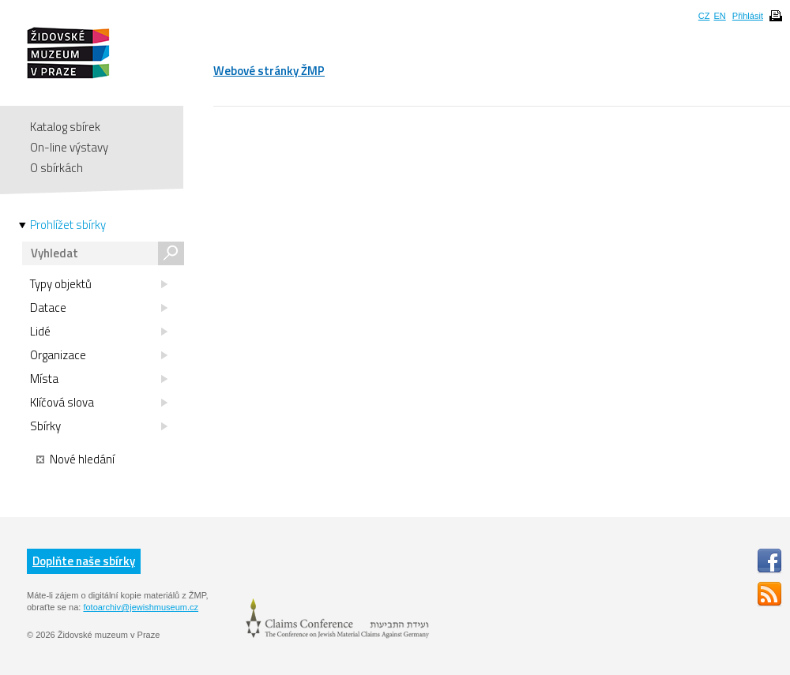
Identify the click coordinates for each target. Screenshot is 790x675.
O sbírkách (56, 168)
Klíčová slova (98, 403)
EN (719, 16)
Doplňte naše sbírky (83, 561)
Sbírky (98, 426)
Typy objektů (98, 284)
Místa (98, 379)
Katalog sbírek (65, 127)
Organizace (98, 355)
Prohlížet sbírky (68, 225)
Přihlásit (747, 16)
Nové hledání (75, 459)
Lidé (98, 331)
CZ (704, 16)
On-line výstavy (69, 147)
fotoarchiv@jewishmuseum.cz (140, 607)
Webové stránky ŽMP (269, 71)
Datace (98, 308)
